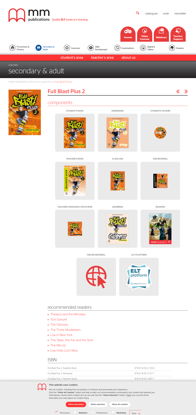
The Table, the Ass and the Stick (71, 340)
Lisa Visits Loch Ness (64, 350)
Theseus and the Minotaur (68, 314)
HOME (11, 82)
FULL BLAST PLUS (45, 82)
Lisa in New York (61, 335)
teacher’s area (102, 58)
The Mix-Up (58, 345)
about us (129, 58)
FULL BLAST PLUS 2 (63, 82)
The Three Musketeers (65, 329)
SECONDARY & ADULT (25, 82)
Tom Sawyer (58, 319)
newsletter (180, 13)
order (166, 13)
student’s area (72, 58)
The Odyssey (59, 324)
